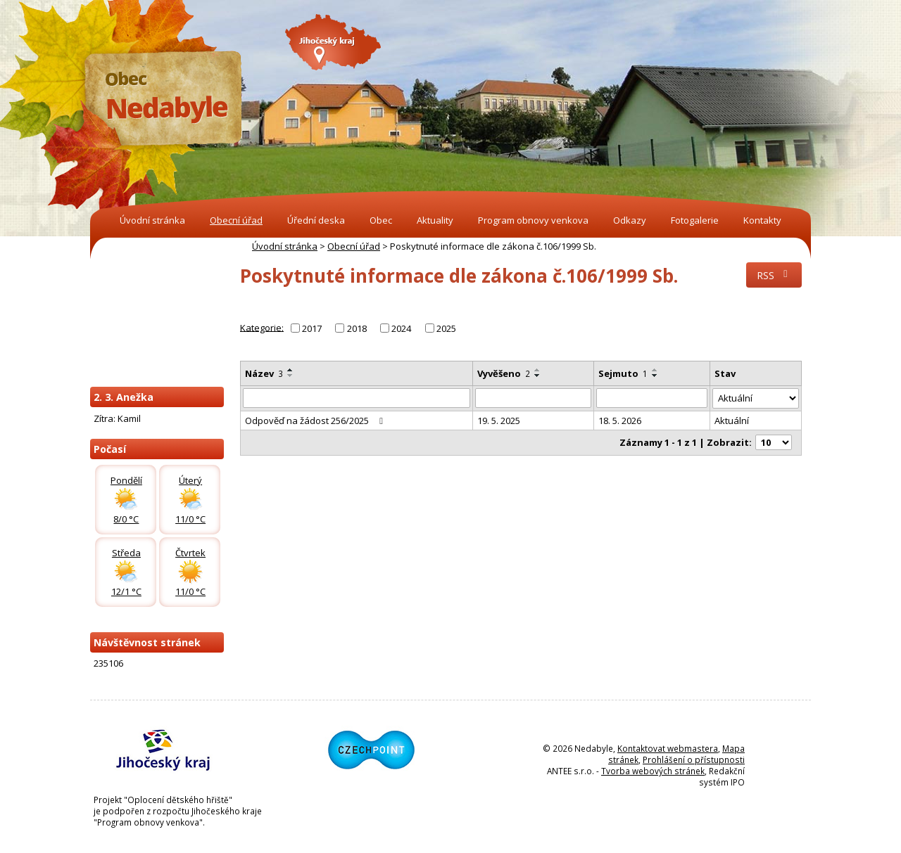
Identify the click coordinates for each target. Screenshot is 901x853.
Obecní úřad (236, 220)
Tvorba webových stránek (653, 770)
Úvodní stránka (152, 220)
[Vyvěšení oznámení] (533, 398)
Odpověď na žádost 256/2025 (316, 420)
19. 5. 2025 (498, 420)
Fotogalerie (695, 220)
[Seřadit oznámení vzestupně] (290, 370)
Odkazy (629, 220)
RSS (774, 275)
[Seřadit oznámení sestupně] (290, 375)
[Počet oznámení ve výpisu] (773, 442)
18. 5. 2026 (619, 420)
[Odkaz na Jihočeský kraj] (160, 779)
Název (264, 373)
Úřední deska (316, 220)
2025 (446, 328)
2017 (312, 328)
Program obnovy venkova (533, 220)
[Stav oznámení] (755, 398)
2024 (401, 328)
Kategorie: (262, 327)
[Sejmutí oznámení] (651, 398)
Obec (381, 220)
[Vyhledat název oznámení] (356, 398)
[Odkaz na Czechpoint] (377, 779)
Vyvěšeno (503, 373)
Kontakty (762, 220)
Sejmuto (623, 373)
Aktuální (731, 420)
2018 (357, 328)
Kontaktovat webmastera (667, 748)
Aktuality (435, 220)
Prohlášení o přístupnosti (694, 759)
